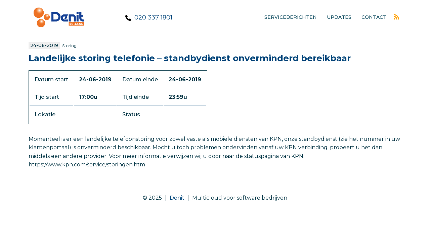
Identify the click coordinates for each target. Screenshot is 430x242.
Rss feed (396, 17)
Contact (373, 17)
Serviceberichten (290, 17)
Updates (339, 17)
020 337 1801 (153, 17)
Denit (177, 198)
